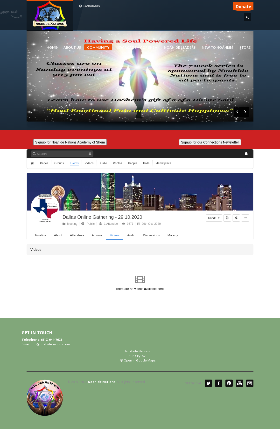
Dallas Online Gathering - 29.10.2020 (102, 217)
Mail (249, 383)
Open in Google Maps (138, 360)
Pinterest (229, 383)
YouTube (239, 383)
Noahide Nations (101, 382)
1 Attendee (108, 223)
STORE (245, 47)
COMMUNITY (98, 47)
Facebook (218, 383)
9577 (127, 223)
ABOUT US (71, 47)
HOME (52, 47)
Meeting (70, 223)
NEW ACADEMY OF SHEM (135, 47)
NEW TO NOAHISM (216, 47)
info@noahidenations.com (50, 344)
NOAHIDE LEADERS (178, 47)
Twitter (208, 383)
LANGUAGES (89, 6)
